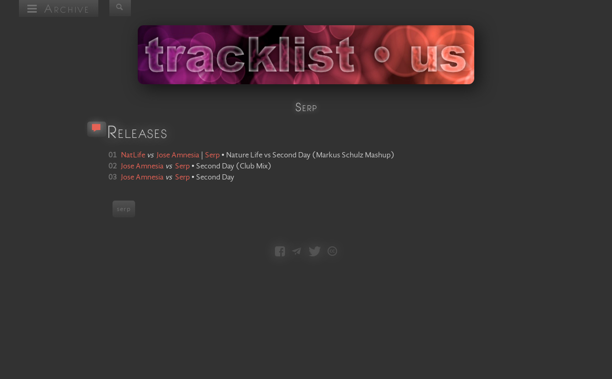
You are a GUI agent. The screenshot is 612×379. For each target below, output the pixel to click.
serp (124, 209)
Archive (58, 8)
